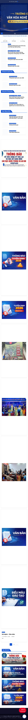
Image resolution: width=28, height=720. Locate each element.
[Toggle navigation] (15, 33)
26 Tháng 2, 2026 (6, 636)
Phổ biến (13, 40)
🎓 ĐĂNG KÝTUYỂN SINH (23, 710)
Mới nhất (5, 40)
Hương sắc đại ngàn (13, 124)
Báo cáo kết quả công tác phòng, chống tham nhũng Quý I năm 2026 (16, 53)
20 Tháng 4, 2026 (7, 662)
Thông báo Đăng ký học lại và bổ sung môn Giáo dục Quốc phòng (16, 46)
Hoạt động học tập (12, 115)
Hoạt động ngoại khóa (14, 132)
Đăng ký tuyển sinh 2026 (13, 66)
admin (12, 636)
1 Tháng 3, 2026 (7, 703)
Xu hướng (22, 40)
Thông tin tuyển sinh (11, 64)
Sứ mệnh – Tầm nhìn (8, 634)
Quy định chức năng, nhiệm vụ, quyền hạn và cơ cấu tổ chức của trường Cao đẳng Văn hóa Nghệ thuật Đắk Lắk (16, 106)
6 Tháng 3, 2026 (7, 689)
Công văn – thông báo (13, 95)
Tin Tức (9, 44)
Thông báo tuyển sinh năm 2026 (15, 59)
